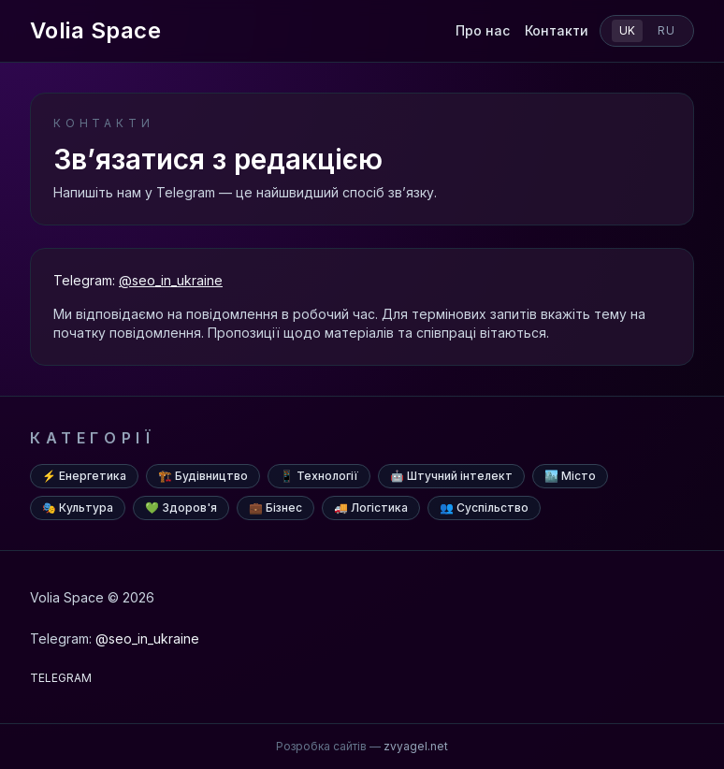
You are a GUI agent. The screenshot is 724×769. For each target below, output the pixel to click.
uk (627, 30)
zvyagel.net (416, 746)
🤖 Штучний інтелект (451, 476)
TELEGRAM (61, 678)
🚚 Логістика (371, 508)
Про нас (483, 30)
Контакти (556, 30)
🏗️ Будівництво (203, 476)
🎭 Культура (77, 508)
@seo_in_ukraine (171, 280)
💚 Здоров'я (181, 508)
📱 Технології (319, 476)
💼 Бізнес (275, 508)
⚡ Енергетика (84, 476)
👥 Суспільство (484, 508)
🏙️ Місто (570, 476)
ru (666, 30)
